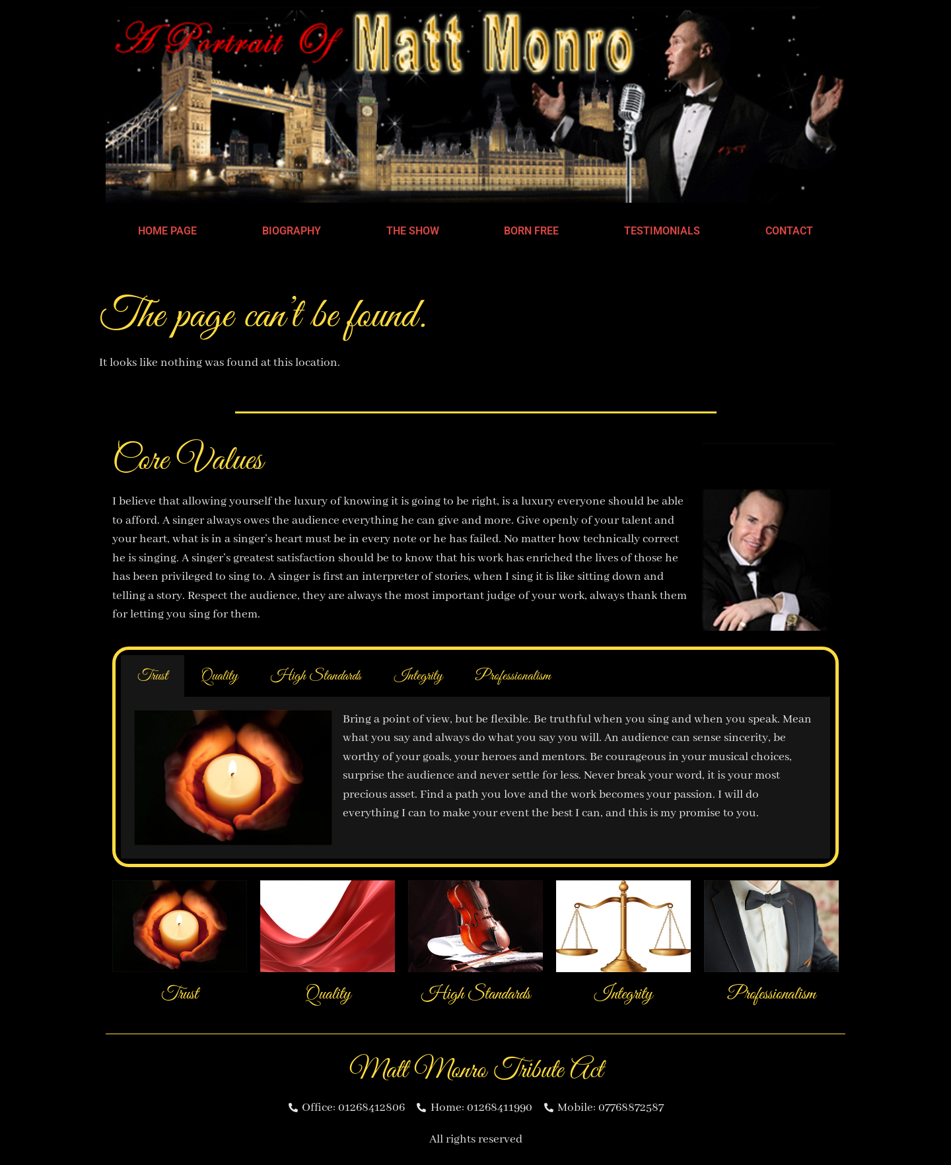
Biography (291, 231)
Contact (789, 231)
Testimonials (662, 231)
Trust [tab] (152, 676)
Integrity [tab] (418, 676)
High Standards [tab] (316, 676)
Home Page (167, 231)
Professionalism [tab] (513, 676)
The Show (412, 231)
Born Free (531, 231)
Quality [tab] (219, 676)
